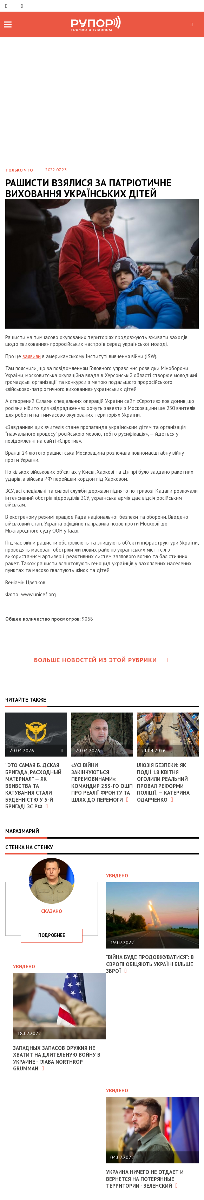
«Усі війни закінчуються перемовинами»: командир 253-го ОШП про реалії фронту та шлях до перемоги (102, 782)
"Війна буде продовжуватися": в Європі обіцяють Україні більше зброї (150, 964)
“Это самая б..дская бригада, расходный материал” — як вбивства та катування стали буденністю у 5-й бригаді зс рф (33, 786)
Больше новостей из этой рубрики (102, 660)
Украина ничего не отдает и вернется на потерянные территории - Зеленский (145, 1179)
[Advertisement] (102, 90)
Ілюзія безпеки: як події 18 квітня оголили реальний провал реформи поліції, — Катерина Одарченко (163, 782)
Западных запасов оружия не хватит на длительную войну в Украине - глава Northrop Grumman (56, 1058)
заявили (31, 356)
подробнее (51, 935)
